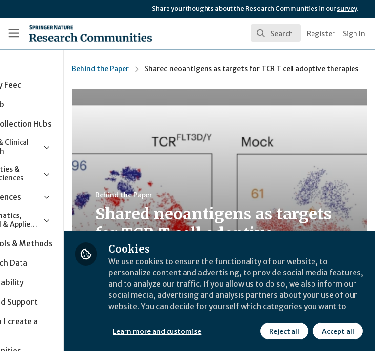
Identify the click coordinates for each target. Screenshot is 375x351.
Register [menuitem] (321, 33)
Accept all (251, 331)
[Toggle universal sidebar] (13, 33)
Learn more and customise (218, 309)
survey (347, 8)
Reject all (198, 331)
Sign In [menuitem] (354, 33)
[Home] (69, 33)
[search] (276, 33)
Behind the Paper (161, 68)
